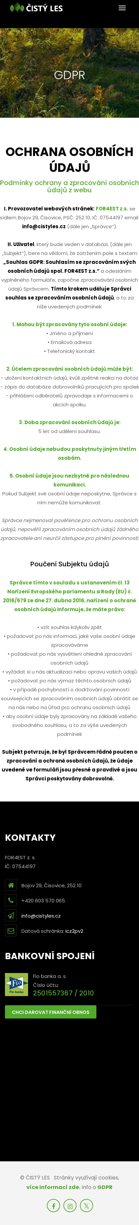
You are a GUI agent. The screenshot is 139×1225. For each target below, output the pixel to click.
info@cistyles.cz (41, 915)
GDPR (105, 1187)
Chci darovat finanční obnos (50, 1012)
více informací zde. (53, 1187)
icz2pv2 (74, 930)
